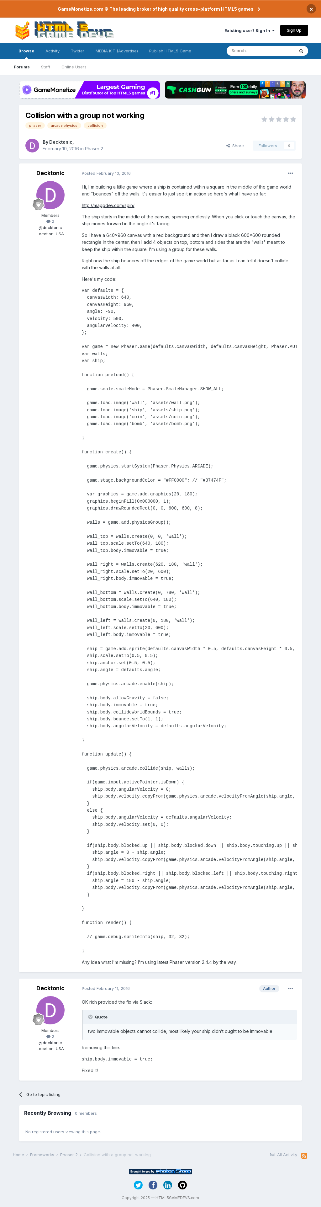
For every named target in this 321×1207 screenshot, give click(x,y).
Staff (45, 66)
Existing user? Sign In (249, 30)
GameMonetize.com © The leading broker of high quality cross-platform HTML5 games (156, 9)
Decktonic (60, 142)
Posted (106, 173)
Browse (26, 53)
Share (235, 145)
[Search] (260, 51)
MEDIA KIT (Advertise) (117, 50)
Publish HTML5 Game (170, 50)
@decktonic (50, 227)
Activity (52, 50)
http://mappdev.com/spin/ (108, 205)
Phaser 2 (94, 148)
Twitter (77, 50)
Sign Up (294, 30)
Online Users (74, 66)
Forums (22, 66)
